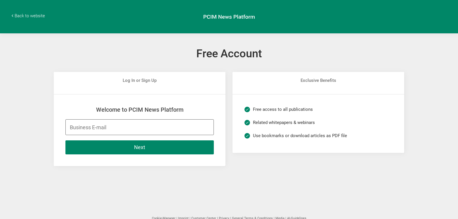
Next (139, 147)
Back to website (30, 15)
